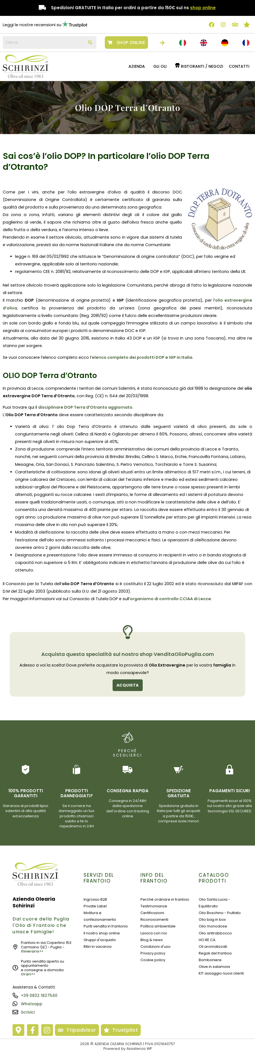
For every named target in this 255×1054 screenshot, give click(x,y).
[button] (138, 66)
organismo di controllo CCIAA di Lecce (170, 599)
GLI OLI (160, 66)
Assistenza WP (139, 1048)
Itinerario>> (32, 951)
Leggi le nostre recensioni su (32, 25)
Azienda (136, 66)
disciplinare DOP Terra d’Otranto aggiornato (85, 407)
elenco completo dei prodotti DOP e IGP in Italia (142, 357)
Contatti (239, 66)
